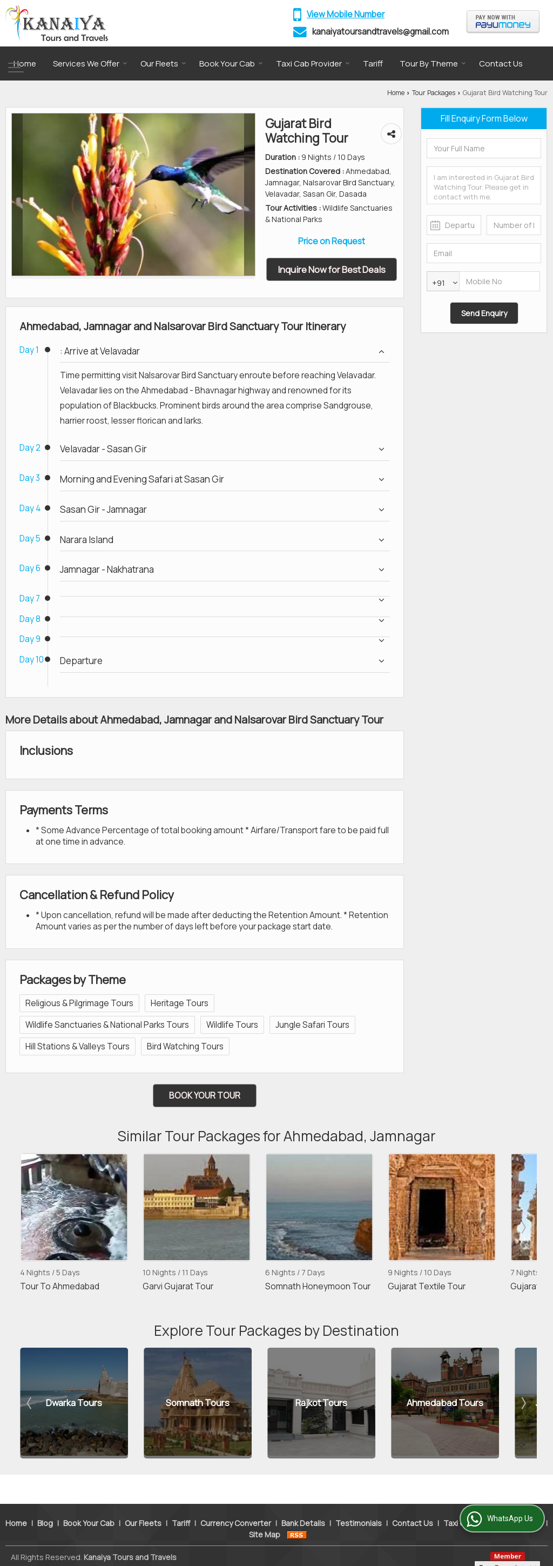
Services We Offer (90, 63)
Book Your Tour (204, 1095)
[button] (346, 14)
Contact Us (501, 63)
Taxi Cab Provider (313, 63)
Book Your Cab (231, 63)
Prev (30, 1227)
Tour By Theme (433, 63)
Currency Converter (235, 1505)
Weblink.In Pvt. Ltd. (136, 1550)
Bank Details (303, 1505)
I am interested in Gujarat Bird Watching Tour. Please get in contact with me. (484, 185)
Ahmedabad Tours (445, 1403)
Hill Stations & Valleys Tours (77, 1046)
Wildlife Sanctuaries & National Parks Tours (107, 1024)
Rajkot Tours (321, 1403)
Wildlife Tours (232, 1024)
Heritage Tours (179, 1003)
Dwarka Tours (74, 1403)
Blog (45, 1505)
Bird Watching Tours (185, 1046)
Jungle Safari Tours (312, 1024)
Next (522, 1227)
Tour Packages (433, 92)
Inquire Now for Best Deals (332, 269)
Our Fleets (163, 63)
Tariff (373, 63)
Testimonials (358, 1505)
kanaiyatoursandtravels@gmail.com (380, 31)
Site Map (264, 1516)
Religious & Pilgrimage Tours (79, 1003)
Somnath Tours (198, 1403)
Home (25, 63)
